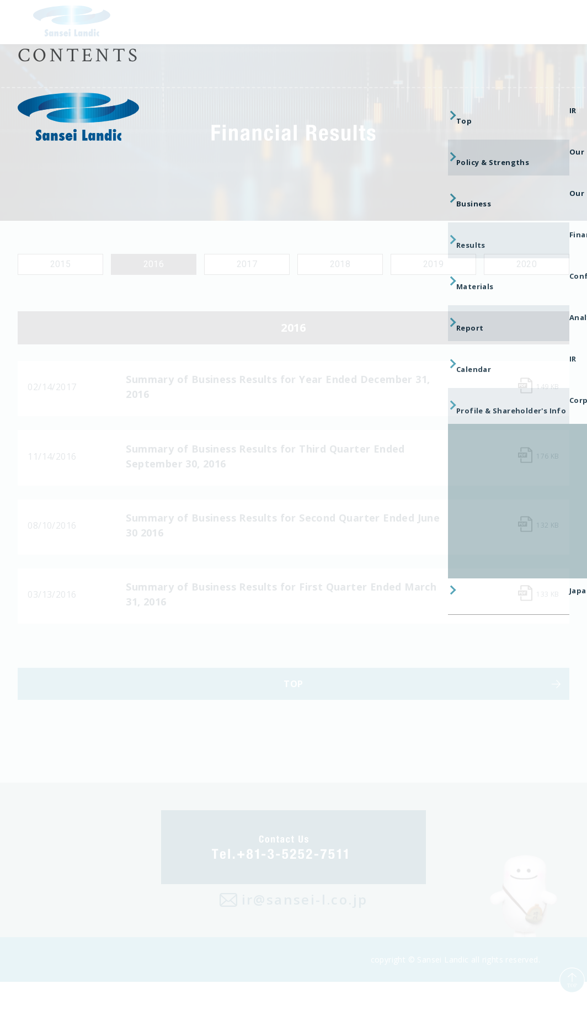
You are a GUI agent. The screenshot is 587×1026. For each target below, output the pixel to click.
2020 (526, 264)
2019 (433, 264)
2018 (340, 264)
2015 (60, 264)
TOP (293, 720)
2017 (247, 264)
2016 (153, 264)
